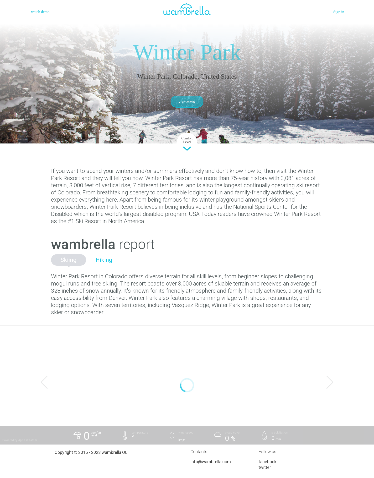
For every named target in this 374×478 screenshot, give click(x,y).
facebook (267, 461)
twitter (265, 467)
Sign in (338, 12)
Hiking (104, 260)
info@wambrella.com (211, 461)
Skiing (69, 260)
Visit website (187, 102)
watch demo (40, 12)
